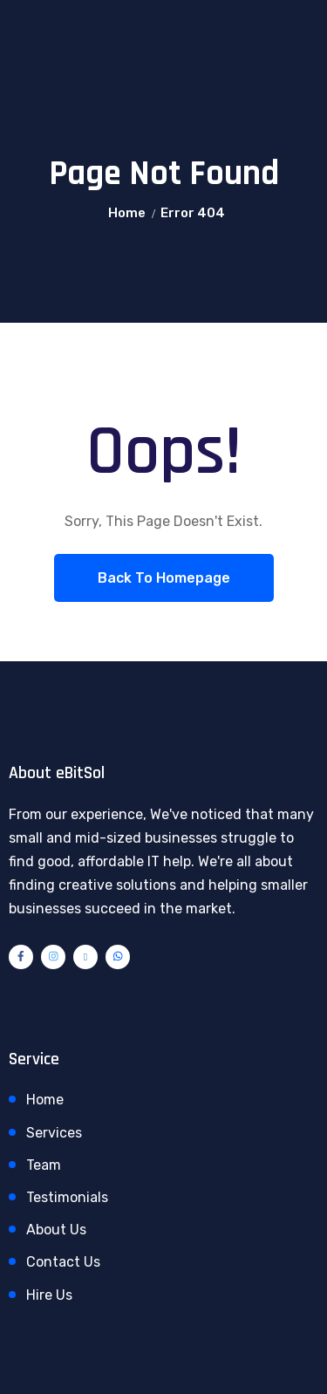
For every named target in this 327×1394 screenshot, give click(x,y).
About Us (56, 1229)
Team (43, 1165)
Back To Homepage (164, 578)
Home (127, 213)
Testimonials (67, 1197)
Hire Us (49, 1295)
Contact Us (63, 1262)
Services (54, 1132)
